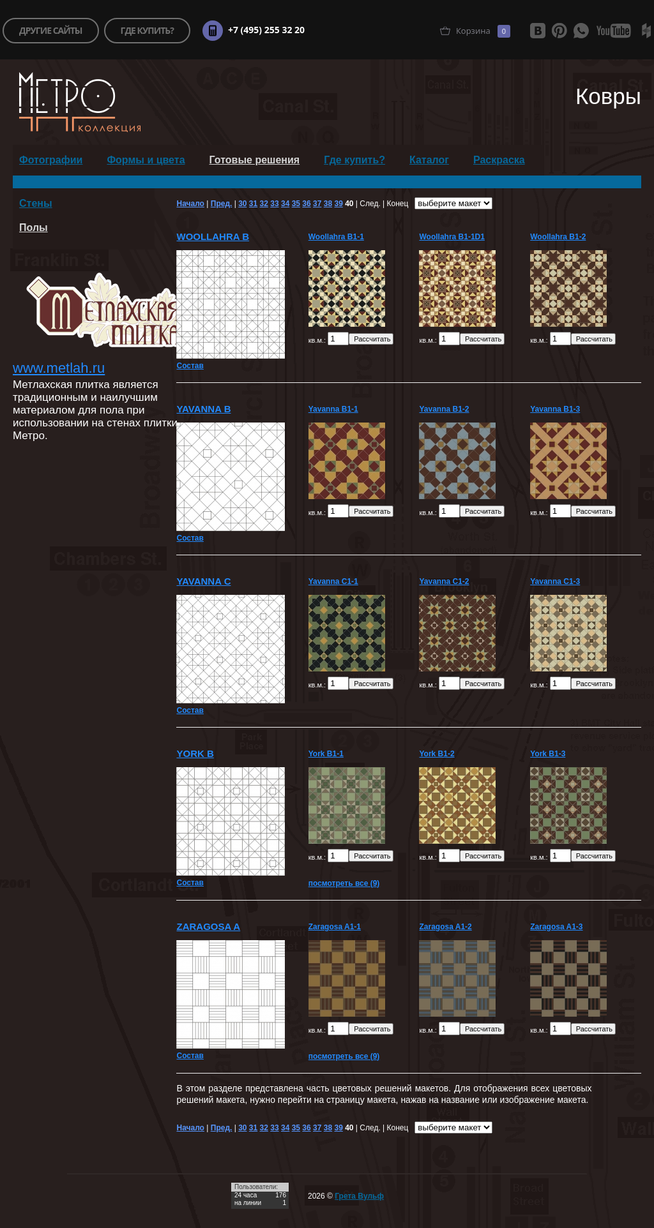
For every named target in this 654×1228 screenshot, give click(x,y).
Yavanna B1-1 (333, 409)
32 (264, 203)
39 (338, 203)
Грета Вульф (359, 1196)
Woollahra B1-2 (558, 236)
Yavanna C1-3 (555, 581)
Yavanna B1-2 (444, 409)
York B (194, 753)
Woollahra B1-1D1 (451, 236)
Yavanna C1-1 (333, 581)
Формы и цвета (146, 159)
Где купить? (354, 159)
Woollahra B (212, 236)
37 (317, 203)
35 (296, 203)
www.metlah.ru (59, 368)
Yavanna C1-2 (444, 581)
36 (306, 203)
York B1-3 (547, 753)
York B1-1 (326, 753)
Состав (189, 365)
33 (274, 203)
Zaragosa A (208, 926)
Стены (35, 203)
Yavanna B (203, 408)
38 (328, 203)
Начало (190, 203)
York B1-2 (436, 753)
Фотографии (50, 159)
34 (285, 203)
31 (253, 203)
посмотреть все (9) (344, 883)
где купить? (147, 30)
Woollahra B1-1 (336, 236)
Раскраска (499, 159)
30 (242, 203)
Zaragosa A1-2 (445, 926)
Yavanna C (203, 581)
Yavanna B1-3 (555, 409)
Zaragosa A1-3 (556, 926)
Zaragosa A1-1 (334, 926)
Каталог (429, 159)
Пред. (221, 203)
